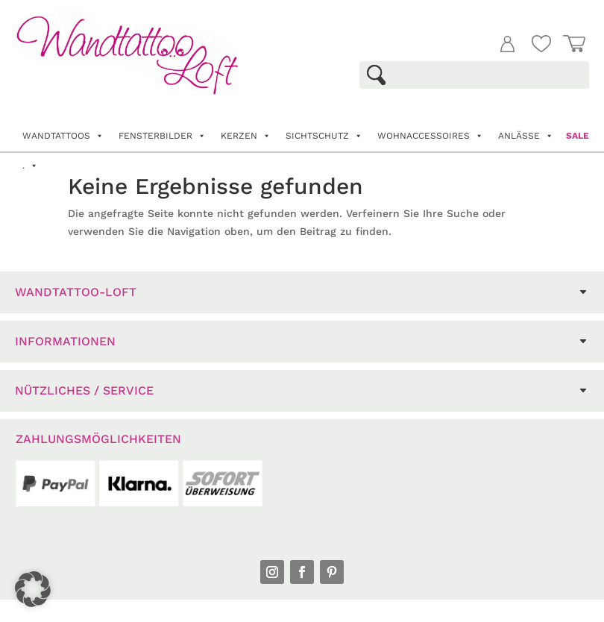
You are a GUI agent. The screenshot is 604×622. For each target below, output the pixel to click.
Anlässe (525, 136)
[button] (33, 589)
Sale (577, 136)
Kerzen (246, 136)
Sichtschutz (324, 136)
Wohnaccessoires (430, 136)
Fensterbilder (162, 136)
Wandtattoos (63, 136)
